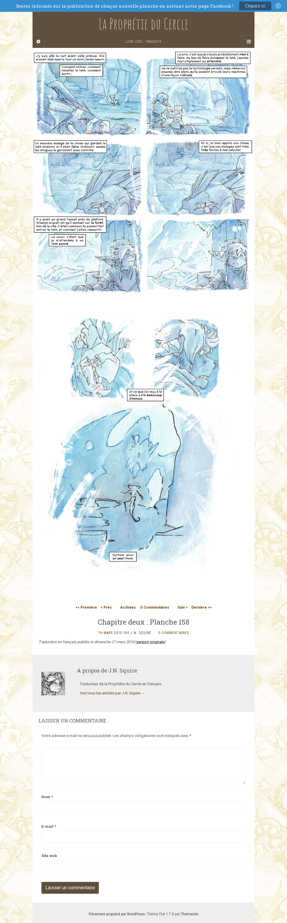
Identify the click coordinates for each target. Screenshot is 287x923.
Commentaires (154, 607)
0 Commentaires (173, 633)
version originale (150, 642)
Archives (128, 607)
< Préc (106, 607)
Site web (49, 856)
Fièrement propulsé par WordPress (117, 914)
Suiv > (183, 607)
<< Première (86, 607)
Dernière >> (201, 607)
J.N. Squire (140, 633)
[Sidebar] (38, 42)
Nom (47, 797)
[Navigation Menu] (248, 42)
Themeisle (189, 914)
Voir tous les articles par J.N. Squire (112, 693)
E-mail (48, 826)
